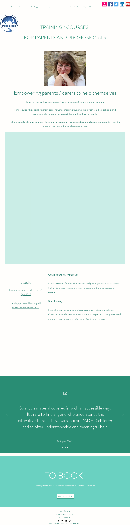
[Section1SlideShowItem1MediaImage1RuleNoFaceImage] (62, 447)
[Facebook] (110, 4)
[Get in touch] (65, 496)
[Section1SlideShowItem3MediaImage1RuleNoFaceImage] (67, 447)
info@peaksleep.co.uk (64, 514)
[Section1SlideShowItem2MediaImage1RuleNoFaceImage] (65, 447)
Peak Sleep (64, 511)
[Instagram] (104, 4)
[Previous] (7, 414)
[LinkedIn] (122, 4)
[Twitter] (116, 4)
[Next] (123, 414)
